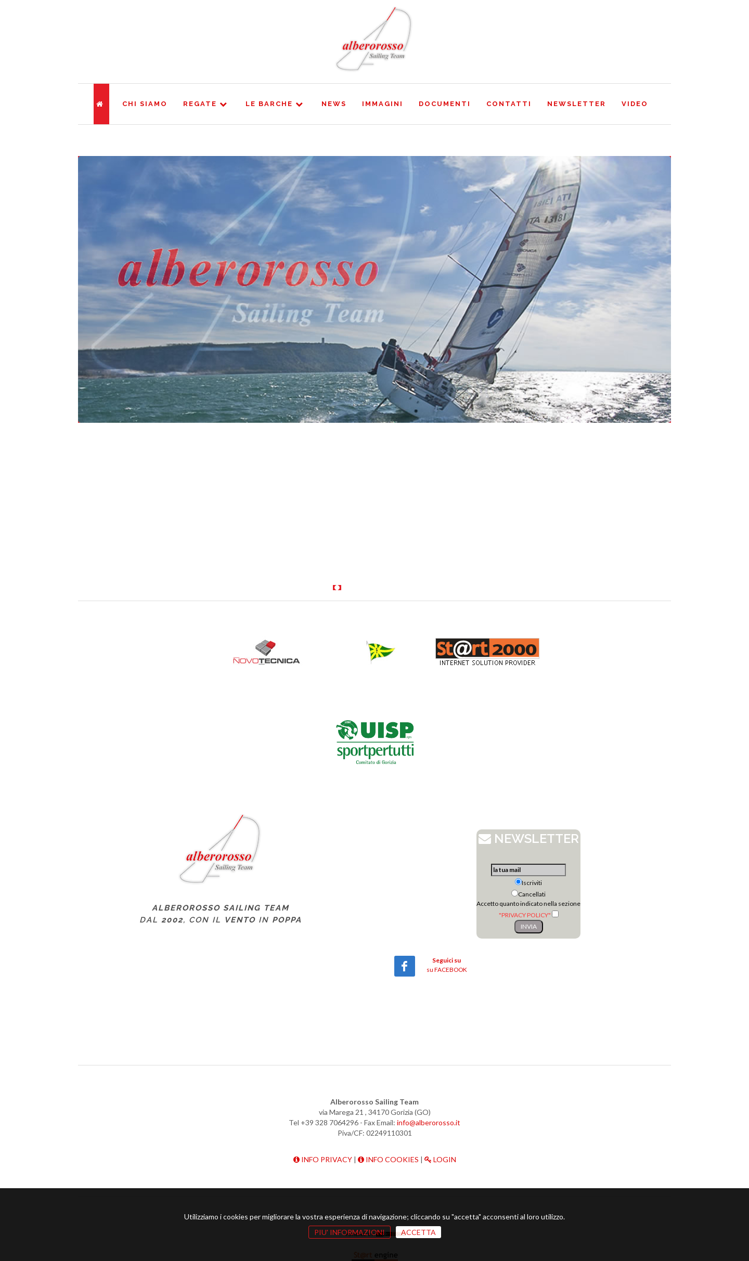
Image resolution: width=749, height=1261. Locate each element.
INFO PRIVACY (322, 1159)
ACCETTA (418, 1232)
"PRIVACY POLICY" (525, 915)
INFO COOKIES (388, 1159)
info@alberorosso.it (428, 1122)
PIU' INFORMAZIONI (349, 1232)
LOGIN (440, 1159)
